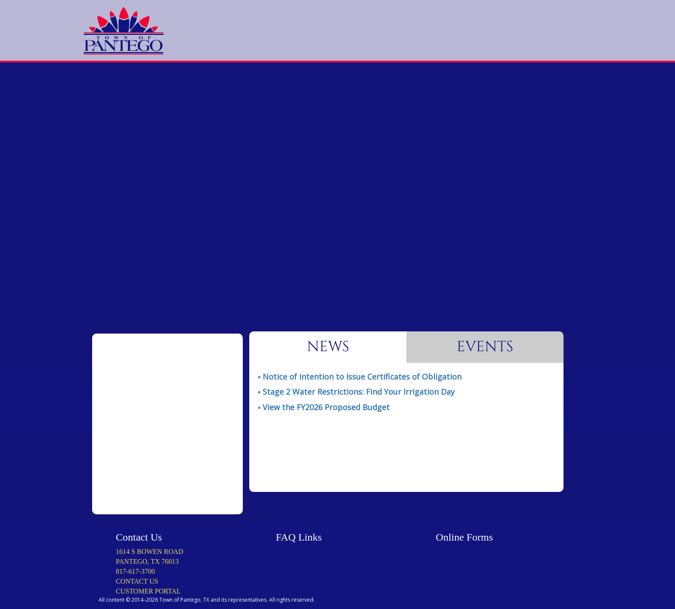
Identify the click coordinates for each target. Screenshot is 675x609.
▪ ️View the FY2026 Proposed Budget (324, 407)
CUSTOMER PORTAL (148, 591)
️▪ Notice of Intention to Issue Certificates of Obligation (359, 376)
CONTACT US (137, 581)
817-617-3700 (135, 571)
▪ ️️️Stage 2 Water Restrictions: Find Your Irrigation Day (356, 391)
